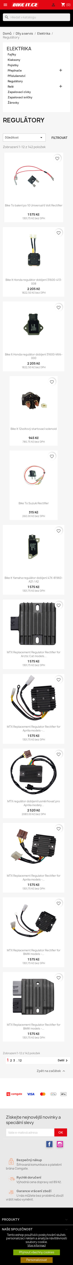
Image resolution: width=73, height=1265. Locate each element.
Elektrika (19, 48)
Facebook (49, 1144)
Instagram (60, 1144)
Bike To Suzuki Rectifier (34, 503)
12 (20, 1060)
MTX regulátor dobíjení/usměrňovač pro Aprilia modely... (33, 803)
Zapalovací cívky (19, 92)
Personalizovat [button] (36, 1260)
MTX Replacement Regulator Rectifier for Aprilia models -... (34, 728)
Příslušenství (16, 76)
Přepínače (15, 70)
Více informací (36, 1245)
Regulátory (15, 81)
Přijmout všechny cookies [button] (36, 1252)
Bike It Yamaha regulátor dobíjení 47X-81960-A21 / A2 (34, 579)
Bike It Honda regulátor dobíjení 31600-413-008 (34, 281)
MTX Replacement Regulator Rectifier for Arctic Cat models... (34, 654)
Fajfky (12, 54)
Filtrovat (59, 138)
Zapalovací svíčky (20, 97)
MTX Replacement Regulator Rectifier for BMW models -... (34, 952)
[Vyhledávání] (36, 17)
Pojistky (13, 65)
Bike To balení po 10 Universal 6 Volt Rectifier (33, 205)
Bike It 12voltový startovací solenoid (34, 429)
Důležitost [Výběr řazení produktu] (24, 137)
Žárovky (13, 103)
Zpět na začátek (51, 1071)
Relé (11, 87)
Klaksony (14, 60)
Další (63, 1060)
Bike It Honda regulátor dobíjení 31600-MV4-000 (33, 356)
